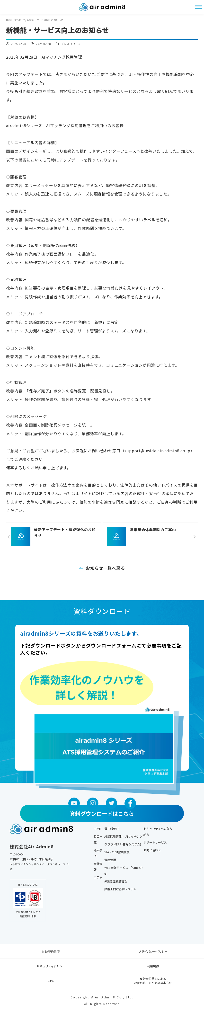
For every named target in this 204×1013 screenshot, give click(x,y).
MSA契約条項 (51, 951)
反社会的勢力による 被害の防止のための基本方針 (153, 981)
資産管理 (110, 860)
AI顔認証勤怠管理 (115, 881)
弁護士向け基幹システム (120, 889)
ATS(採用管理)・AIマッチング (123, 836)
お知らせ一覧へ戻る (105, 568)
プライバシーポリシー (153, 951)
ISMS (51, 980)
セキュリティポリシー (50, 966)
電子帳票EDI (112, 828)
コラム (98, 877)
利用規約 (153, 966)
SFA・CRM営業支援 (117, 852)
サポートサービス (155, 842)
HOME (98, 828)
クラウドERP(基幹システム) (122, 844)
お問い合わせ (152, 850)
